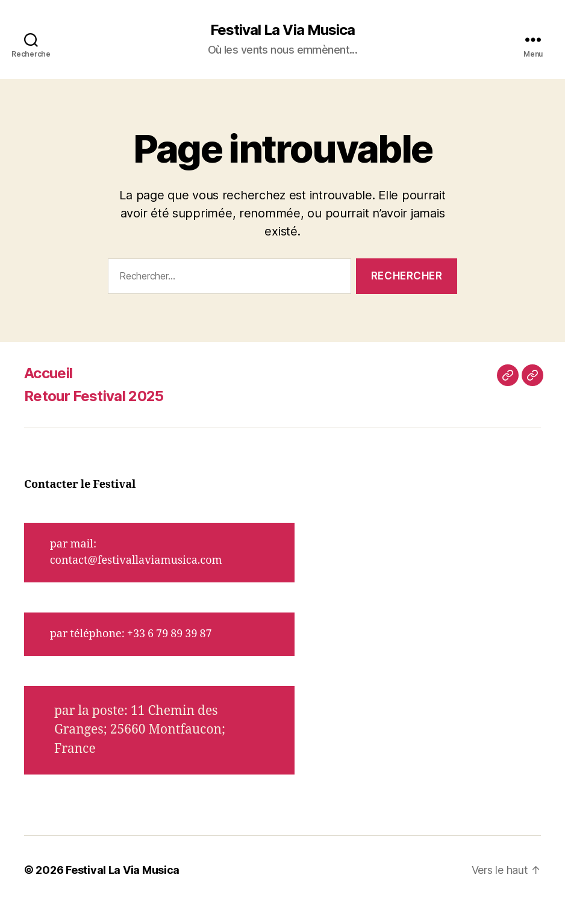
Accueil (48, 373)
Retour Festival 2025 (94, 396)
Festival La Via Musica (282, 30)
